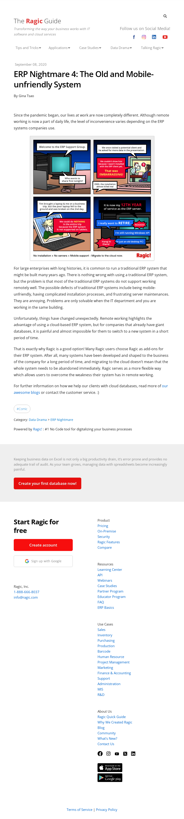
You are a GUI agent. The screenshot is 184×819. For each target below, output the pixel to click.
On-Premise (107, 531)
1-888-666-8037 (26, 592)
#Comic (22, 409)
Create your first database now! (47, 483)
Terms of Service (79, 809)
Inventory (105, 635)
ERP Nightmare (61, 420)
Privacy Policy (106, 809)
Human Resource (111, 656)
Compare (105, 547)
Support (104, 678)
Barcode (104, 651)
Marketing (105, 667)
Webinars (105, 580)
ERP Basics (106, 607)
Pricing (103, 525)
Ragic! (37, 429)
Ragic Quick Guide (112, 716)
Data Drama (38, 420)
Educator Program (112, 596)
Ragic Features (109, 542)
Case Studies (107, 585)
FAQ (101, 602)
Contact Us (106, 744)
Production (106, 646)
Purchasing (106, 640)
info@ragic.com (26, 597)
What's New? (107, 738)
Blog (101, 727)
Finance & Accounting (114, 673)
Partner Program (110, 591)
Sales (101, 629)
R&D (101, 694)
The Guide (37, 20)
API (100, 575)
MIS (100, 689)
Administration (109, 683)
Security (104, 536)
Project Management (113, 662)
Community (107, 733)
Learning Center (110, 569)
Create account (43, 545)
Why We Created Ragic (115, 722)
